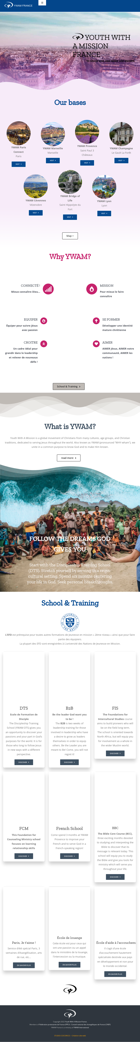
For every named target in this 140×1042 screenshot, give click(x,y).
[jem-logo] (70, 1009)
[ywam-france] (18, 2)
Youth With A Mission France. (76, 1022)
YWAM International (81, 1027)
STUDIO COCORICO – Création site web (70, 1035)
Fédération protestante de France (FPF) (54, 1024)
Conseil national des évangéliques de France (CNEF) (91, 1024)
